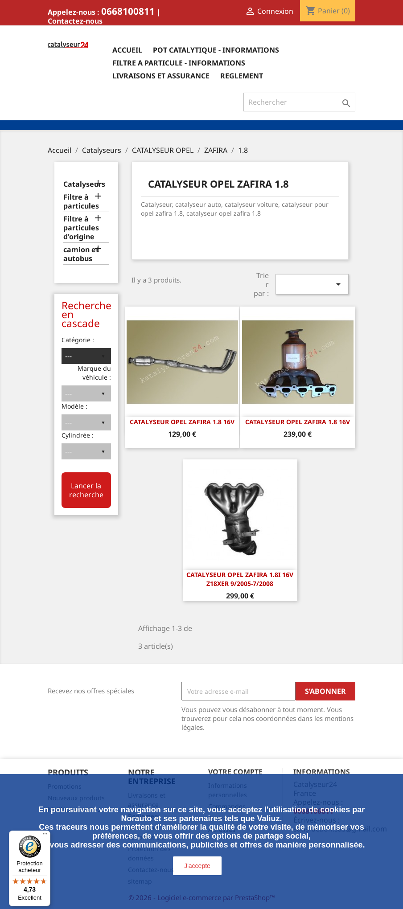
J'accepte (197, 865)
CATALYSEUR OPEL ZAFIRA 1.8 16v (182, 422)
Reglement (241, 76)
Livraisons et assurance (161, 76)
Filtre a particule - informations (178, 63)
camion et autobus (81, 254)
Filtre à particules (81, 201)
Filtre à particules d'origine (81, 228)
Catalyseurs (84, 184)
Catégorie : (78, 340)
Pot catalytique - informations (216, 50)
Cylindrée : (78, 435)
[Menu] (45, 836)
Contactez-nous (75, 21)
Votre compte (235, 772)
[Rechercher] (299, 102)
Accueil (127, 50)
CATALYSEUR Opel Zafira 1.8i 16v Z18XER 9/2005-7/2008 (239, 579)
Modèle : (74, 406)
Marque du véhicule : (94, 372)
